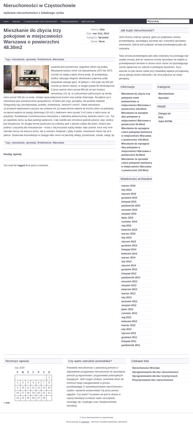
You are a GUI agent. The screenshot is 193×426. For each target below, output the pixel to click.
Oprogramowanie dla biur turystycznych (154, 376)
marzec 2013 (128, 293)
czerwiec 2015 (129, 221)
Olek (102, 29)
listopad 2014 (128, 249)
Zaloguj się (164, 113)
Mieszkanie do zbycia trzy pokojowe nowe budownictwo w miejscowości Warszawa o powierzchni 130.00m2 (136, 101)
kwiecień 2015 (129, 229)
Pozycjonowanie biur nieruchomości (152, 380)
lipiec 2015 (127, 217)
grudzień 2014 (129, 245)
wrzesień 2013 (129, 281)
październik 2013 (130, 277)
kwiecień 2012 (129, 321)
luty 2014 (126, 261)
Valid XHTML (165, 121)
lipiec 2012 (127, 309)
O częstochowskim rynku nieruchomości (40, 21)
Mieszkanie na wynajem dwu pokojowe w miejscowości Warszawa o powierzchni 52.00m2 (136, 119)
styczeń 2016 (128, 193)
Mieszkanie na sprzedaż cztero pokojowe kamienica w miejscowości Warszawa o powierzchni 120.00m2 (136, 165)
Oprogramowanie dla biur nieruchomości (155, 372)
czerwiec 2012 (129, 313)
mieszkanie (18, 59)
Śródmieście (44, 59)
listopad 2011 (128, 341)
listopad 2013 (128, 273)
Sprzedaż (103, 37)
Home (6, 21)
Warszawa (58, 59)
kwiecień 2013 (129, 289)
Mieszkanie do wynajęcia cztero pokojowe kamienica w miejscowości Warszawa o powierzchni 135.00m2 (136, 134)
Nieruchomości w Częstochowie (40, 5)
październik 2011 (130, 345)
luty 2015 (126, 237)
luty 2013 (126, 297)
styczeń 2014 (128, 265)
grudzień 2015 (129, 197)
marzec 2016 (128, 185)
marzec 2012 (128, 325)
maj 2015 (126, 225)
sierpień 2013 (128, 285)
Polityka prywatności (69, 21)
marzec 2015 (128, 233)
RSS (160, 117)
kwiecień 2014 (129, 253)
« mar (7, 402)
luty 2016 (126, 190)
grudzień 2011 (129, 337)
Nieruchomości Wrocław (146, 368)
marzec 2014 (128, 257)
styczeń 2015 (128, 241)
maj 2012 (126, 317)
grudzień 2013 (129, 269)
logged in (22, 165)
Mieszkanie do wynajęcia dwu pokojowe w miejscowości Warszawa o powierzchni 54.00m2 (136, 149)
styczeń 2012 (128, 333)
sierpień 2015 (128, 213)
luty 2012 (126, 329)
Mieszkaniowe (166, 93)
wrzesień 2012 (129, 301)
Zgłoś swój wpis (88, 21)
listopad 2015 (128, 201)
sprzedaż (31, 59)
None (102, 41)
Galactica (16, 21)
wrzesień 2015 (129, 209)
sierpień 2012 (128, 305)
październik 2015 (130, 205)
